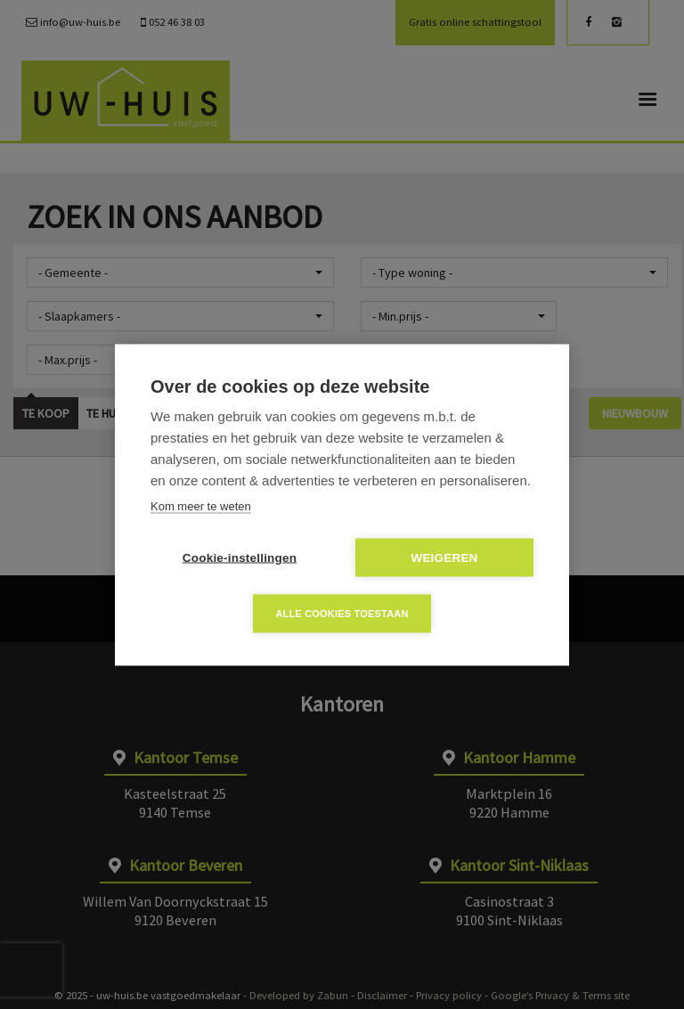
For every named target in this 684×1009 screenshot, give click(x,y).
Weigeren (444, 557)
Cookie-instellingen (240, 557)
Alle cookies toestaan (341, 612)
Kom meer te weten (201, 505)
